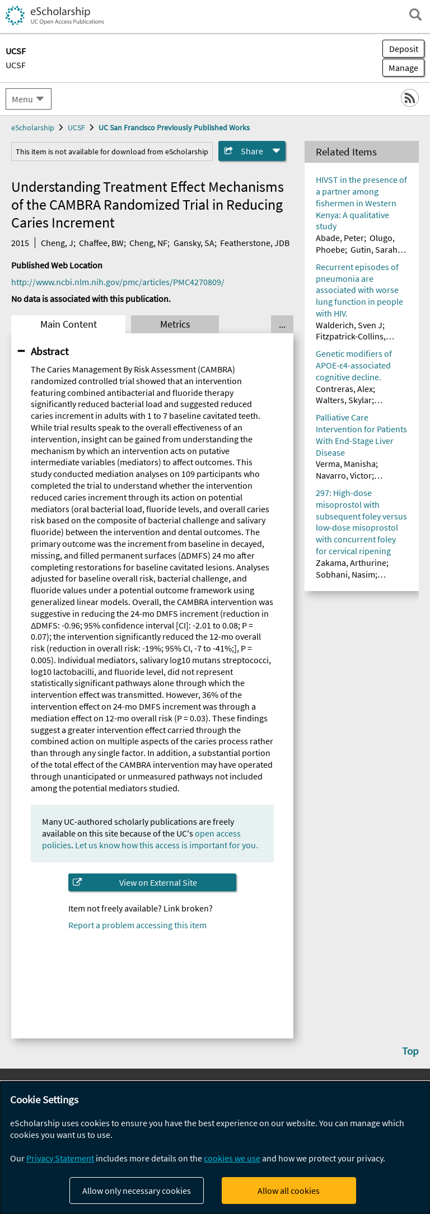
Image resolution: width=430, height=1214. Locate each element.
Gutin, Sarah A (377, 249)
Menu (22, 99)
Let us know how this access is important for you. (166, 845)
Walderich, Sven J (349, 324)
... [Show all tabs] (282, 324)
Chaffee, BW (101, 242)
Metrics (175, 324)
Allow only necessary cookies (136, 1190)
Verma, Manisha (346, 463)
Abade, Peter (340, 237)
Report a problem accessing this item (137, 924)
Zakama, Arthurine (351, 562)
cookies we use (232, 1158)
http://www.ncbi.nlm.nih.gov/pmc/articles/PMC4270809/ (118, 281)
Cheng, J (57, 242)
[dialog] (215, 1147)
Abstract (49, 351)
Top (410, 1050)
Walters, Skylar (344, 399)
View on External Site (158, 882)
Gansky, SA (194, 242)
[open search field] (415, 14)
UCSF (16, 64)
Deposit (403, 48)
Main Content (68, 324)
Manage (400, 67)
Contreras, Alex (344, 388)
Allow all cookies (289, 1190)
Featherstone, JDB (254, 242)
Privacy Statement (60, 1158)
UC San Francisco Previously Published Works (174, 127)
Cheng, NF (148, 242)
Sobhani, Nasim (345, 574)
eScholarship (32, 127)
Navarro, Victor (344, 475)
